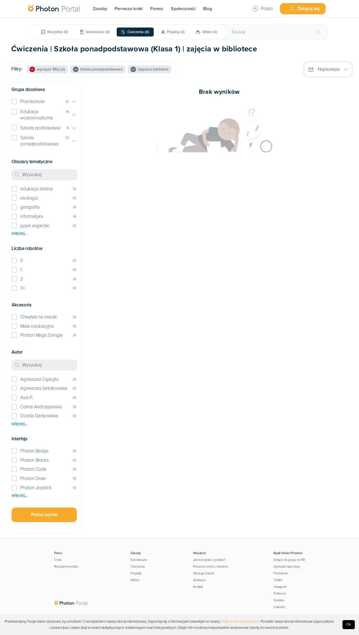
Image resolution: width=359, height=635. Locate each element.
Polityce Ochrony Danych (239, 621)
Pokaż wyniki (44, 515)
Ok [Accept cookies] (348, 624)
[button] (44, 101)
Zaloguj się (304, 9)
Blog (207, 9)
